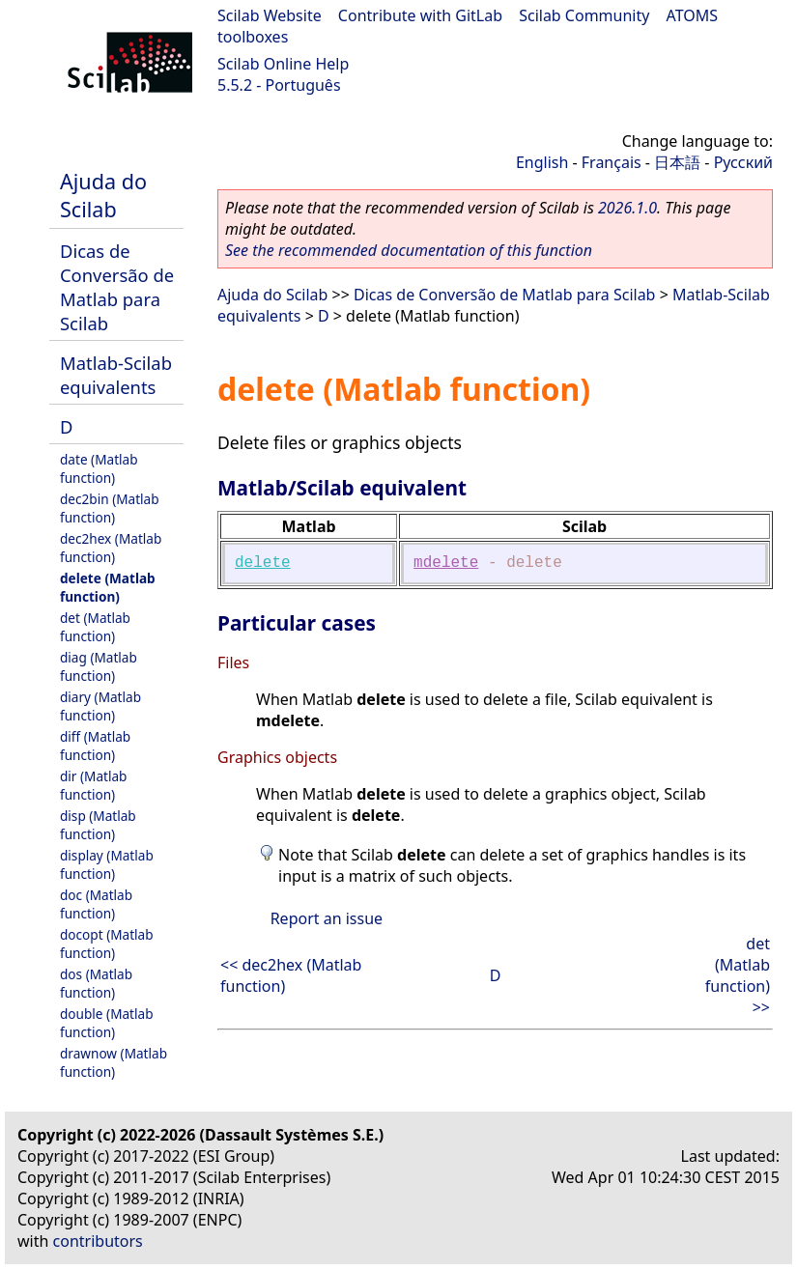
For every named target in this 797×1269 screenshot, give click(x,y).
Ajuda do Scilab (103, 195)
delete (263, 563)
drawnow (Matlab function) (113, 1062)
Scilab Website (269, 15)
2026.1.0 (627, 207)
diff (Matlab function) (95, 745)
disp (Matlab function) (98, 824)
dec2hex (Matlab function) (110, 547)
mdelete (445, 563)
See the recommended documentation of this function (408, 250)
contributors (98, 1241)
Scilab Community (584, 15)
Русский (743, 162)
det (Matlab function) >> (737, 975)
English (542, 162)
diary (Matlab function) (100, 706)
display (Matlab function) (107, 864)
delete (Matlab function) (108, 587)
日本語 (677, 162)
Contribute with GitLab (420, 15)
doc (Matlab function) (96, 904)
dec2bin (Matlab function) (109, 508)
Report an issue (326, 918)
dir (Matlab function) (93, 785)
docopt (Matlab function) (107, 943)
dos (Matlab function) (96, 983)
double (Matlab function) (107, 1022)
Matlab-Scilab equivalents (116, 375)
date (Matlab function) (99, 468)
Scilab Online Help (283, 63)
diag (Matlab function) (98, 666)
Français (611, 162)
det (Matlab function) (95, 626)
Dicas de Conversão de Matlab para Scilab (117, 287)
